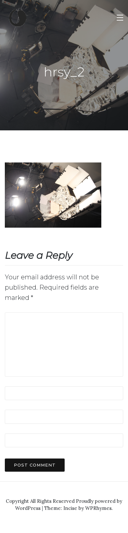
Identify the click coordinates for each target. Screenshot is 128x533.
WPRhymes (98, 508)
